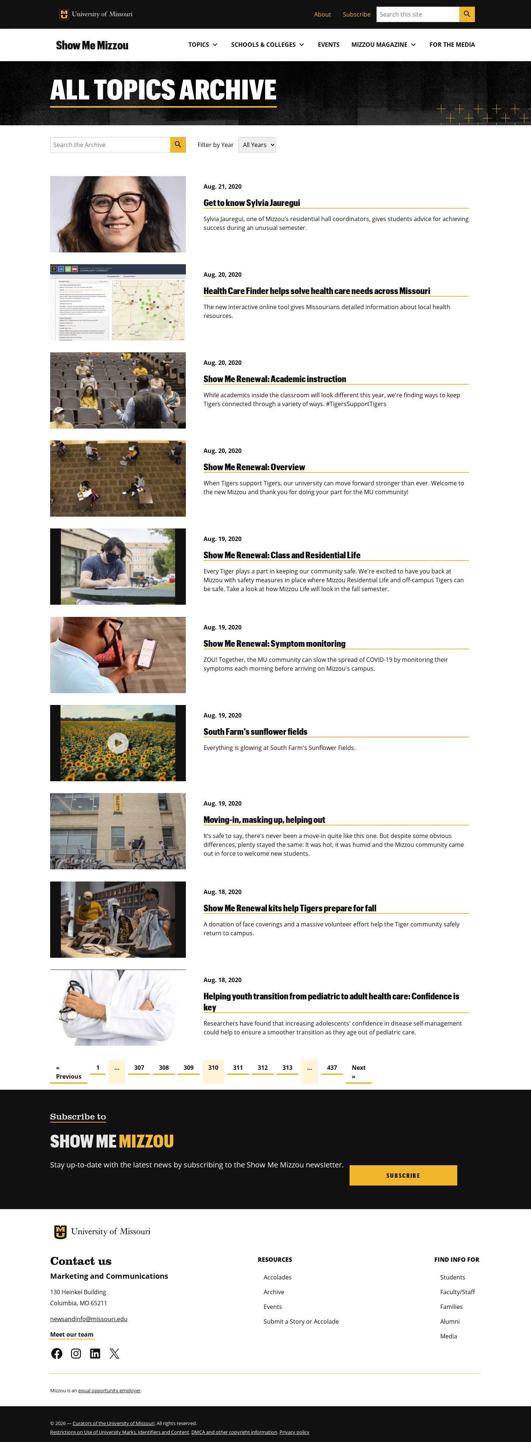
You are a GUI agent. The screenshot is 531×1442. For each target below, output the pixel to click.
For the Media (452, 45)
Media (448, 1330)
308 (164, 1068)
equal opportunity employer (109, 1384)
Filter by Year (216, 145)
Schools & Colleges (268, 44)
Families (451, 1301)
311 (238, 1068)
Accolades (278, 1271)
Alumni (450, 1316)
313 (287, 1068)
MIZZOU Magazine (384, 44)
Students (452, 1271)
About (322, 14)
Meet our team (72, 1328)
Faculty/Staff (457, 1286)
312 (263, 1068)
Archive (274, 1286)
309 (189, 1068)
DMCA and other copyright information (234, 1426)
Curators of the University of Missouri (114, 1417)
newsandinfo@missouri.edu (89, 1313)
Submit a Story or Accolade (301, 1316)
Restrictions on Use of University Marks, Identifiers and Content (119, 1426)
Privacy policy (294, 1426)
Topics (203, 44)
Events (329, 45)
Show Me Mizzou (92, 45)
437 (332, 1068)
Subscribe (357, 14)
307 (139, 1068)
